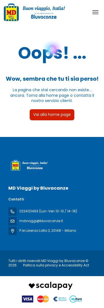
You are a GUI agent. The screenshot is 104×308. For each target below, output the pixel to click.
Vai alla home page (52, 114)
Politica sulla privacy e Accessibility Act (56, 265)
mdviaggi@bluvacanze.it (41, 220)
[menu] (95, 12)
